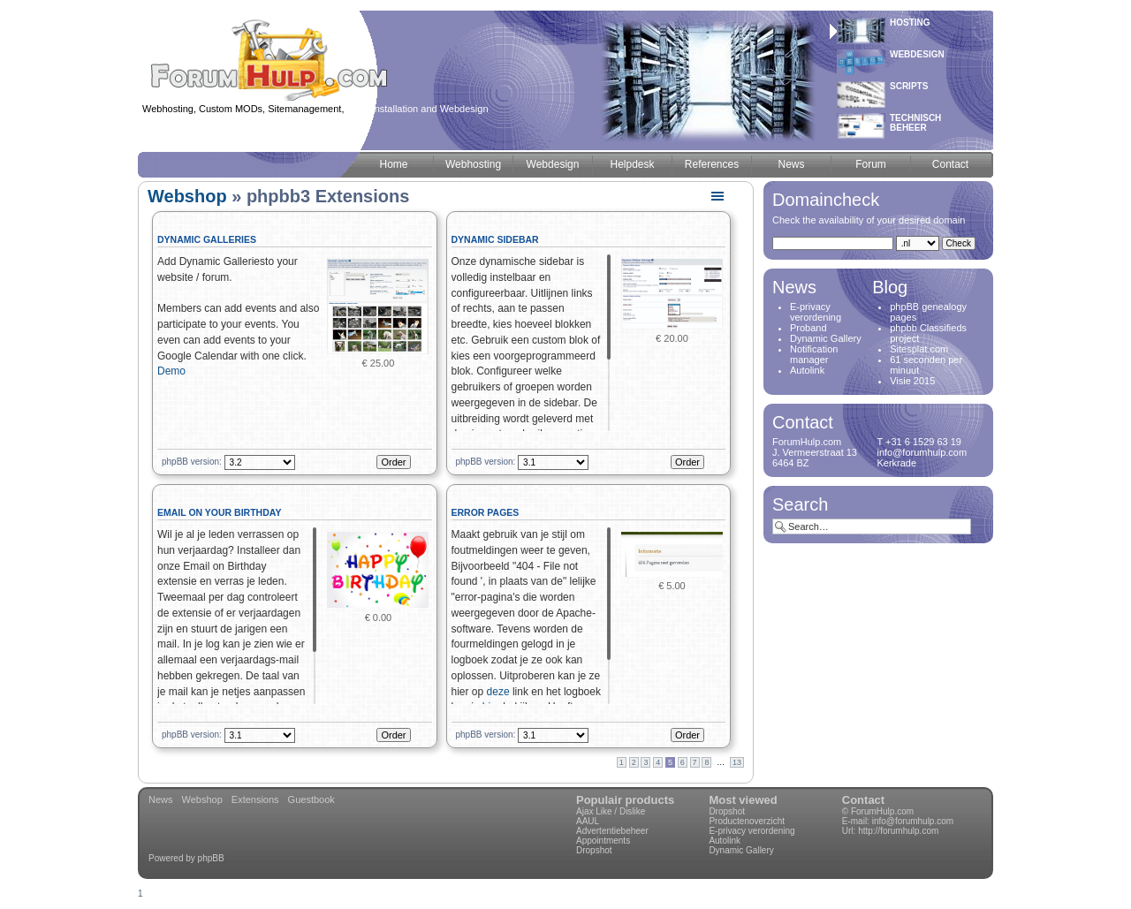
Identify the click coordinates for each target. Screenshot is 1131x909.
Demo (171, 371)
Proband (808, 327)
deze (498, 692)
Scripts (909, 86)
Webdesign (917, 54)
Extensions (255, 799)
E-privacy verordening (815, 311)
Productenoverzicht (747, 821)
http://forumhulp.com (898, 831)
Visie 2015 (912, 380)
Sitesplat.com (919, 349)
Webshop (187, 196)
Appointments (603, 840)
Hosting (910, 22)
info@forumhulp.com (912, 821)
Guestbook (311, 799)
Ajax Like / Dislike (610, 811)
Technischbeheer (915, 123)
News (160, 799)
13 (736, 762)
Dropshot (594, 850)
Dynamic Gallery (826, 338)
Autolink (807, 370)
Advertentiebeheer (612, 831)
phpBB (211, 858)
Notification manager (814, 354)
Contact (863, 800)
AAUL (587, 821)
